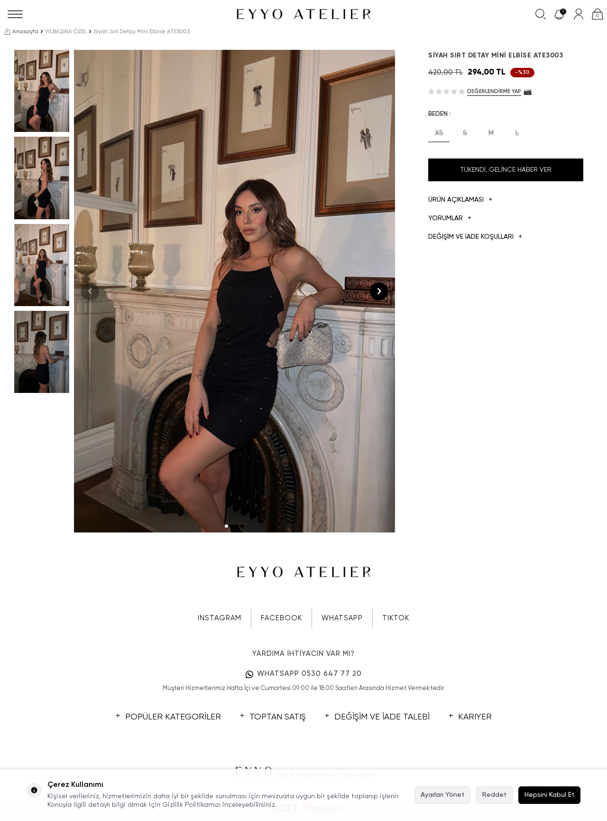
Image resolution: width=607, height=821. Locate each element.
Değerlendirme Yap (494, 91)
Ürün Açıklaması (460, 200)
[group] (234, 291)
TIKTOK (395, 618)
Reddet (494, 795)
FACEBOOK (281, 618)
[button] (226, 526)
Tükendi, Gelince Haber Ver (506, 170)
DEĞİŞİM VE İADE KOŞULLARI (475, 237)
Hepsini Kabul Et (549, 795)
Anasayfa (21, 31)
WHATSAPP (342, 618)
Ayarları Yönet (442, 795)
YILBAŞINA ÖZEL (66, 32)
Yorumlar (449, 218)
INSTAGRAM (219, 618)
